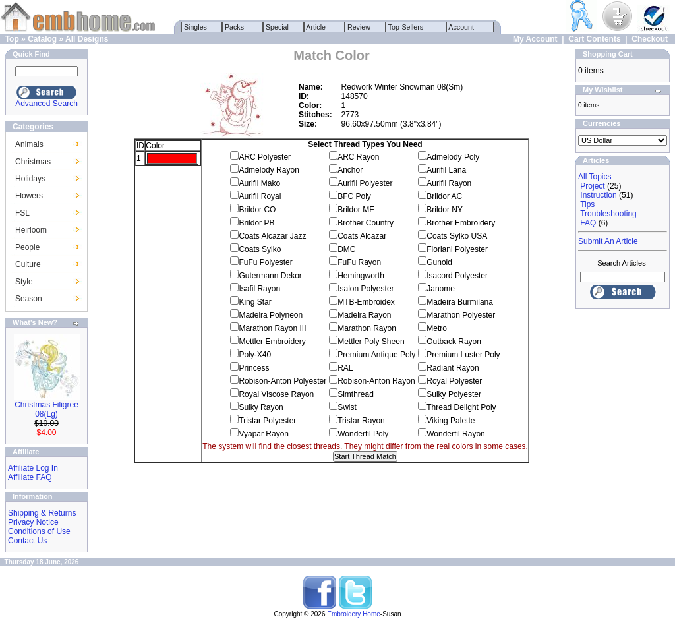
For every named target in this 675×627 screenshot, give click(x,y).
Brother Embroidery (460, 222)
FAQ (588, 222)
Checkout (649, 39)
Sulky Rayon (261, 407)
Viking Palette (450, 420)
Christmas (33, 161)
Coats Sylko (260, 249)
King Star (255, 302)
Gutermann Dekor (270, 275)
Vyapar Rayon (264, 433)
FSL (22, 213)
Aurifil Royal (260, 196)
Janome (440, 288)
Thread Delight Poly (461, 407)
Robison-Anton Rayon (376, 381)
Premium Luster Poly (463, 354)
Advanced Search (46, 103)
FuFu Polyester (265, 262)
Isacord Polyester (457, 275)
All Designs (86, 39)
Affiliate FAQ (29, 477)
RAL (345, 368)
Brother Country (366, 222)
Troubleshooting (608, 213)
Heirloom (31, 230)
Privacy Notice (33, 522)
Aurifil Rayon (448, 183)
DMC (346, 249)
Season (28, 298)
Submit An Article (608, 241)
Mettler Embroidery (272, 341)
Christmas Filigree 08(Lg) (46, 409)
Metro (436, 328)
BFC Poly (354, 196)
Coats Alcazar (362, 236)
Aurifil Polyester (365, 183)
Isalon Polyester (366, 288)
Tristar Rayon (361, 420)
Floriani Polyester (457, 249)
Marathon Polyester (460, 315)
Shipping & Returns (42, 513)
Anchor (350, 170)
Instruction (598, 195)
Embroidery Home (353, 614)
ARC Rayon (358, 157)
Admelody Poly (452, 157)
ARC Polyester (265, 157)
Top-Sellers (405, 27)
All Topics (594, 176)
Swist (347, 407)
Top (12, 39)
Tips (587, 204)
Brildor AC (444, 196)
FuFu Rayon (359, 262)
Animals (29, 144)
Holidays (30, 178)
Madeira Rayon (364, 315)
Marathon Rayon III (272, 328)
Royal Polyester (454, 381)
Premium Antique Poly (376, 354)
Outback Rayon (453, 341)
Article (316, 27)
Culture (28, 264)
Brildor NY (444, 209)
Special (277, 27)
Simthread (356, 394)
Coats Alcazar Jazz (272, 236)
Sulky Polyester (453, 394)
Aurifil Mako (259, 183)
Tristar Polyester (267, 420)
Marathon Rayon (367, 328)
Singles (195, 27)
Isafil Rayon (259, 288)
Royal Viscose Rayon (276, 394)
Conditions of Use (39, 531)
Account (461, 27)
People (27, 247)
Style (24, 281)
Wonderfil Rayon (455, 433)
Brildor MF (356, 209)
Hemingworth (361, 275)
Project (592, 186)
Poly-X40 (255, 354)
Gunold (439, 262)
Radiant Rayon (452, 368)
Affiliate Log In (33, 468)
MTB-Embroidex (366, 302)
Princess (254, 368)
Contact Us (27, 540)
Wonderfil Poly (363, 433)
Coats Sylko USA (456, 236)
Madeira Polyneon (271, 315)
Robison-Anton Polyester (282, 381)
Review (358, 27)
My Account (535, 39)
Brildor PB (256, 222)
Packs (234, 27)
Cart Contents (594, 39)
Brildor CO (257, 209)
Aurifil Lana (446, 170)
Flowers (29, 195)
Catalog (42, 39)
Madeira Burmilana (459, 302)
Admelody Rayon (269, 170)
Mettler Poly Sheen (371, 341)
